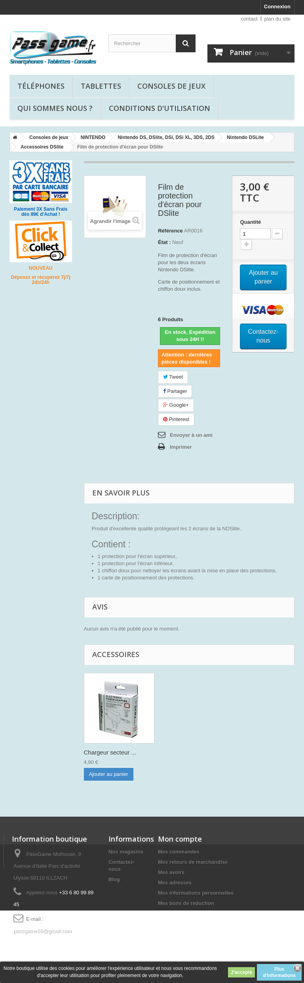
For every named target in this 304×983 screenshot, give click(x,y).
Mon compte (180, 839)
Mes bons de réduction (186, 903)
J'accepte (241, 972)
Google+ (176, 405)
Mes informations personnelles (196, 893)
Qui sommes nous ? (55, 108)
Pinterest (176, 419)
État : (164, 242)
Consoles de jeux (171, 86)
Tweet (173, 377)
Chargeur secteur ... (110, 752)
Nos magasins (125, 852)
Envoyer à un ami (191, 435)
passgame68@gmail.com (42, 931)
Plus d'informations (279, 972)
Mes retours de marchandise (193, 862)
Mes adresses (175, 883)
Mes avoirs (171, 872)
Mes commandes (179, 852)
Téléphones (41, 86)
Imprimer (181, 447)
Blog (114, 879)
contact (249, 19)
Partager (175, 391)
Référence (170, 231)
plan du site (277, 19)
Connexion (277, 7)
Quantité (250, 222)
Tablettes (101, 86)
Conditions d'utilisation (159, 108)
